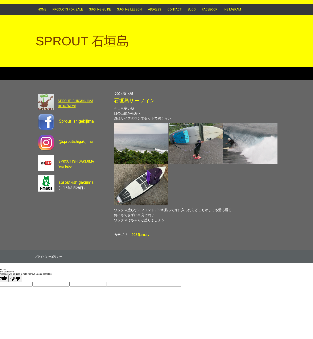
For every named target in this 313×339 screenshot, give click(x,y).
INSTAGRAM (232, 9)
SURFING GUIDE (100, 9)
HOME (42, 9)
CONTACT (175, 9)
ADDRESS (154, 9)
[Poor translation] (15, 278)
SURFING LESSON (129, 9)
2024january (140, 235)
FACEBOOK (209, 9)
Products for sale (68, 9)
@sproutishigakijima (76, 141)
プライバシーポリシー (48, 256)
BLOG (192, 9)
